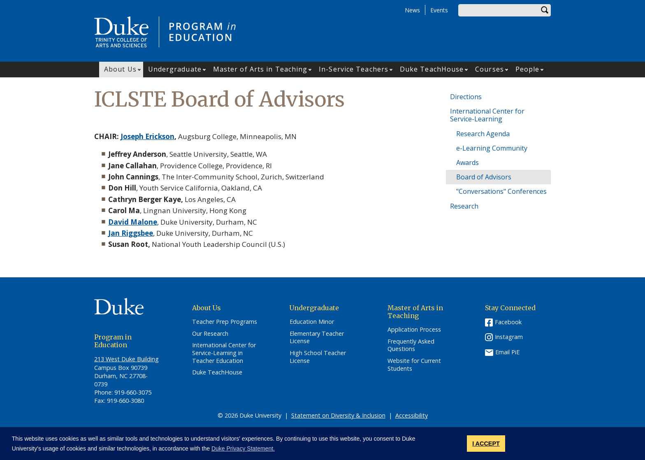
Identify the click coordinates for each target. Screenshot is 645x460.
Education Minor (312, 321)
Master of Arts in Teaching (260, 69)
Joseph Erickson (147, 136)
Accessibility (411, 415)
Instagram (509, 337)
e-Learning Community (491, 148)
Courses (489, 69)
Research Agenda (483, 133)
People (527, 69)
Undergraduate (175, 69)
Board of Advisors (483, 176)
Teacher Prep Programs (224, 321)
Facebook (508, 322)
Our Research (210, 333)
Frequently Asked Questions (410, 345)
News (412, 10)
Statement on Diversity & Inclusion (338, 415)
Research (464, 206)
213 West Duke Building (126, 359)
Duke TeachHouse (432, 69)
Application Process (414, 329)
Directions (466, 96)
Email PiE (507, 352)
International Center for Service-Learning (487, 115)
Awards (467, 162)
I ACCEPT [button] (486, 443)
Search (544, 10)
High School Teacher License (318, 357)
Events (439, 10)
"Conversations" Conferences (501, 191)
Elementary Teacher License (317, 337)
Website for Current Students (414, 364)
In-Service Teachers (353, 69)
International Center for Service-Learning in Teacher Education (224, 353)
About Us (120, 69)
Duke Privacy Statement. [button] (243, 448)
